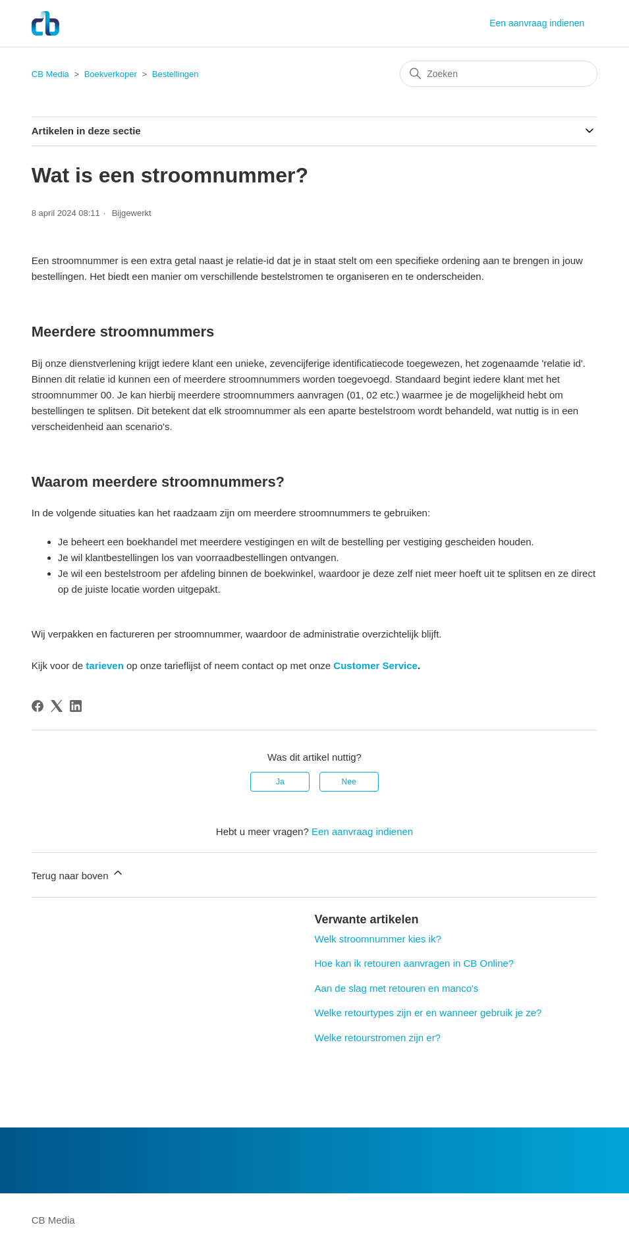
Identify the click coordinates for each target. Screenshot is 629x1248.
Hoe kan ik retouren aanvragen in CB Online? (414, 963)
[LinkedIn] (76, 706)
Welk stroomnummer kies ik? (378, 938)
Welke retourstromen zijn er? (378, 1037)
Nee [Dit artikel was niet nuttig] (349, 781)
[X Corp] (57, 706)
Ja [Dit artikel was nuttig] (280, 781)
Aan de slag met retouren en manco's (397, 988)
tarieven (105, 665)
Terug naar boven (78, 873)
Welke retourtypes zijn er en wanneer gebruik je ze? (428, 1012)
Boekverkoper (110, 74)
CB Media (50, 74)
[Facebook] (37, 706)
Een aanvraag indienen (536, 23)
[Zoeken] (498, 74)
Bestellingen (175, 74)
